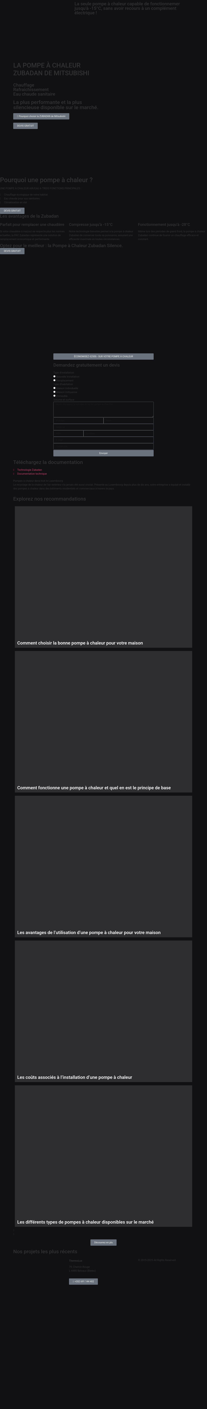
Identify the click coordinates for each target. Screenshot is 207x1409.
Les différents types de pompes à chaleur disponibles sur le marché (85, 1222)
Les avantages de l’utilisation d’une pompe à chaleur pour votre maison (89, 932)
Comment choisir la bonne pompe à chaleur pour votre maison (80, 643)
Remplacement (64, 380)
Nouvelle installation (67, 376)
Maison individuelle (67, 388)
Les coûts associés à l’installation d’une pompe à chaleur (74, 1077)
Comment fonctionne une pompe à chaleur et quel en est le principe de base (94, 787)
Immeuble (62, 396)
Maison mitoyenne (66, 392)
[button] (103, 1230)
